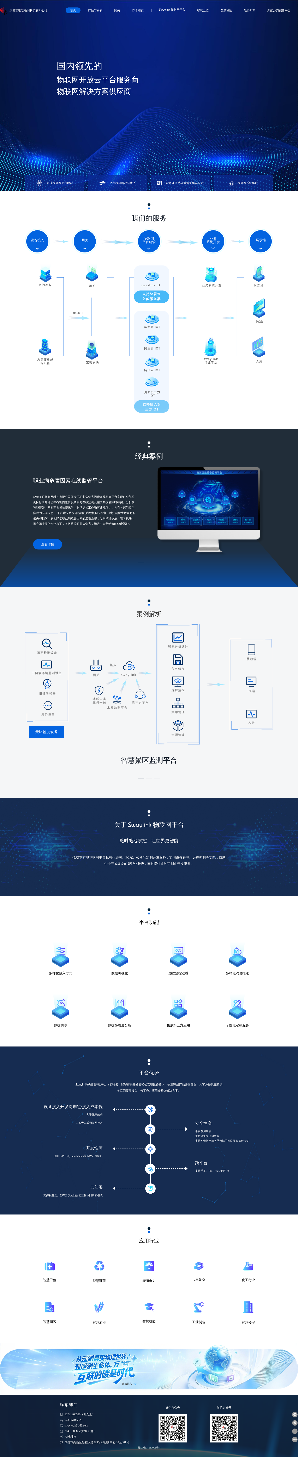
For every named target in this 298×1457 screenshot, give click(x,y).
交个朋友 (138, 10)
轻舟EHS (249, 10)
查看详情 (47, 544)
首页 (73, 10)
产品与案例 (95, 10)
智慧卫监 (203, 10)
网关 (117, 10)
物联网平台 (172, 10)
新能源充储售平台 (279, 10)
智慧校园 (226, 10)
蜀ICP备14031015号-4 (149, 1447)
